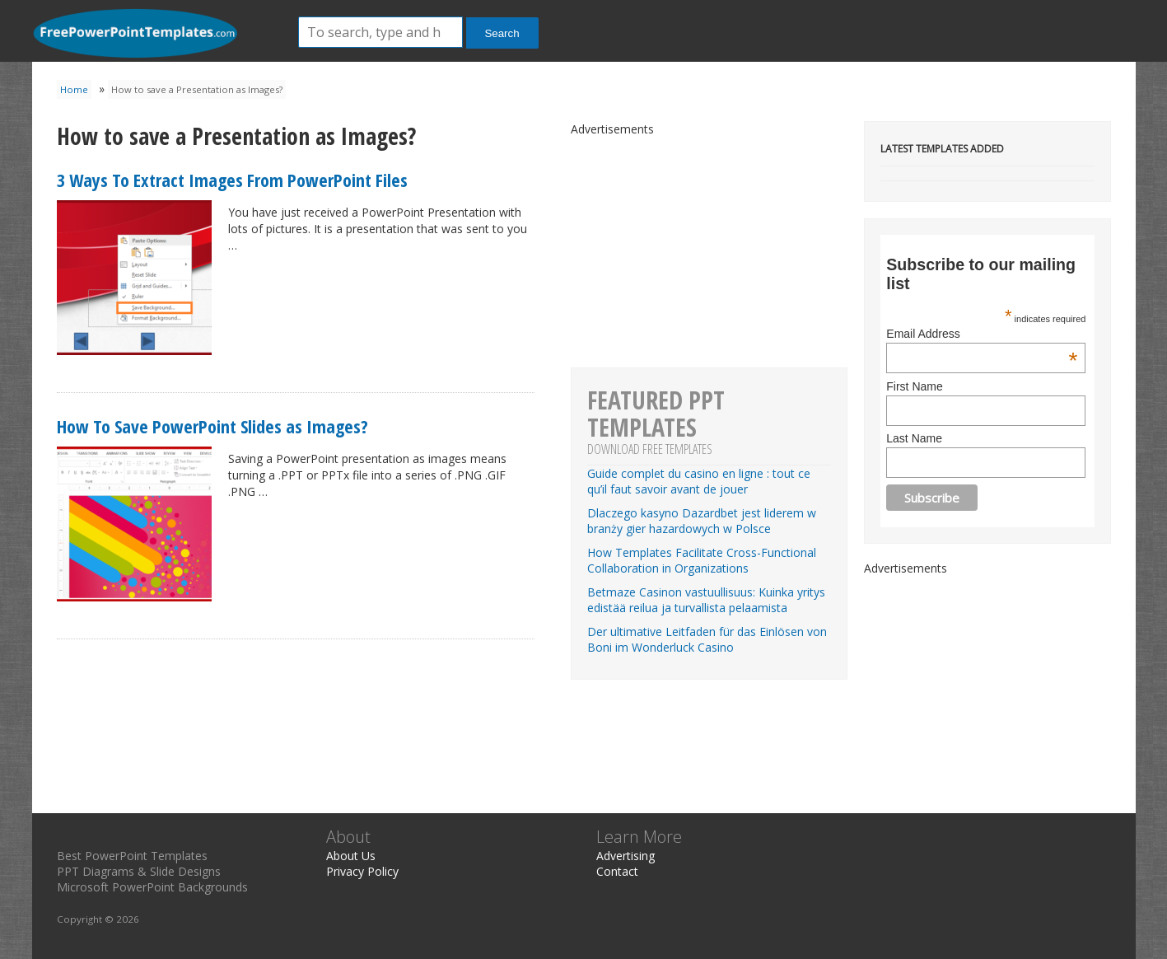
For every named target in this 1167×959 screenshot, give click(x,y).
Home (74, 89)
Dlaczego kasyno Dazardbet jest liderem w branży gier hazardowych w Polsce (701, 520)
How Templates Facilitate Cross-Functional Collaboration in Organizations (701, 560)
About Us (351, 855)
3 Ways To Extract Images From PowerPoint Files (232, 179)
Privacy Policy (362, 871)
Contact (617, 871)
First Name (914, 386)
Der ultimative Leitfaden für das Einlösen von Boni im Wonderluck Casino (707, 639)
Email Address (981, 333)
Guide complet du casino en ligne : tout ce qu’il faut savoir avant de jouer (698, 481)
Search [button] (501, 33)
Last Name (914, 438)
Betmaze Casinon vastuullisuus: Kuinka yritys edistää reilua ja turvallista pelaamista (706, 599)
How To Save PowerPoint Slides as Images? (212, 426)
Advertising (625, 855)
